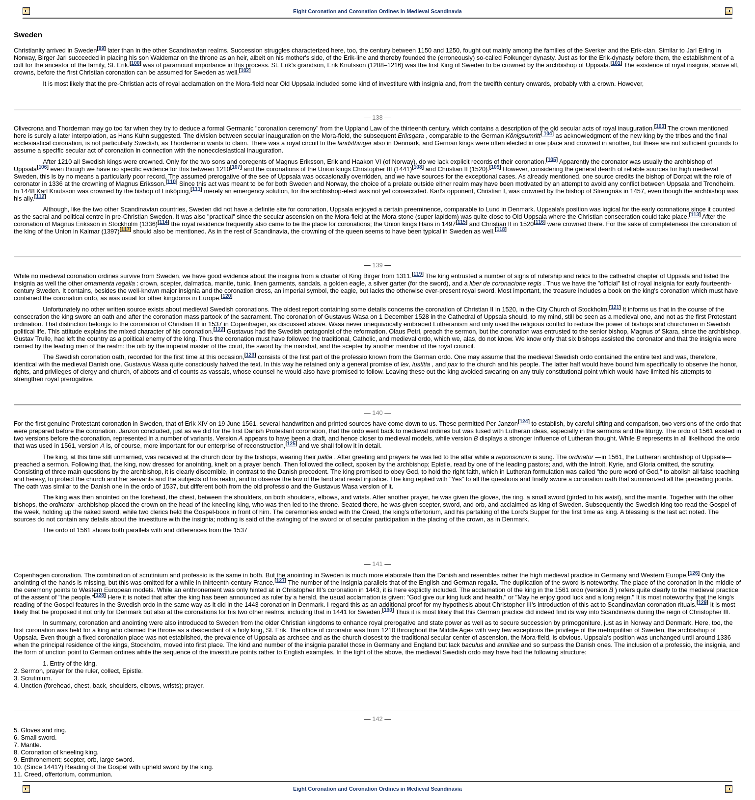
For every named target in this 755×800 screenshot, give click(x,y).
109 (495, 166)
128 (100, 594)
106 (42, 166)
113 (695, 214)
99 (101, 48)
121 (615, 307)
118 (500, 229)
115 (462, 222)
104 (547, 133)
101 (616, 63)
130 (388, 609)
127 (280, 580)
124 (523, 421)
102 (245, 70)
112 (40, 196)
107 (236, 166)
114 (163, 222)
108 (418, 166)
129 (702, 602)
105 (552, 159)
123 (250, 355)
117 (125, 229)
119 (417, 274)
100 (135, 63)
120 (226, 296)
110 (171, 181)
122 (219, 329)
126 (694, 572)
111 (196, 188)
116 (540, 222)
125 (291, 443)
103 (660, 126)
